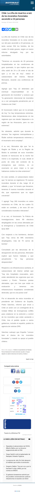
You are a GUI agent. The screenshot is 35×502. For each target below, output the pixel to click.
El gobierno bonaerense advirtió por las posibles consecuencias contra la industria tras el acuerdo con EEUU (18, 477)
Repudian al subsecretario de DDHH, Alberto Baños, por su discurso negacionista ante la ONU (18, 448)
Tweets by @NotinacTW (12, 433)
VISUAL (20, 485)
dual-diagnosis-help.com (27, 434)
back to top (29, 359)
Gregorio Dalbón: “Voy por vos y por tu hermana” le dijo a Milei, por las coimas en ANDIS (18, 468)
